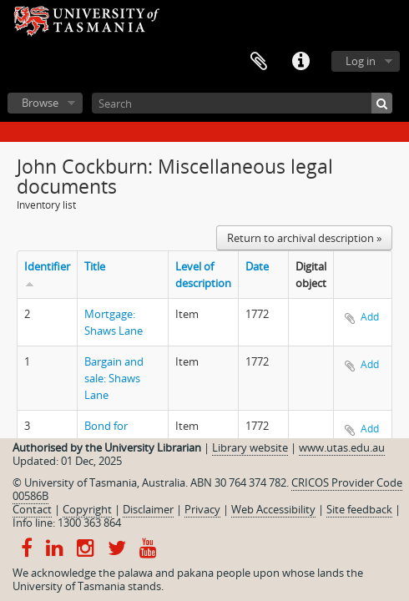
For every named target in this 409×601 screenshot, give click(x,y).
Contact (32, 509)
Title (94, 266)
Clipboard (259, 62)
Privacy (202, 509)
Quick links (300, 62)
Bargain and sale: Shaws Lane (114, 378)
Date (257, 266)
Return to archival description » (304, 237)
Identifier (47, 266)
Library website (250, 447)
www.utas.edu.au (342, 447)
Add (370, 317)
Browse (40, 102)
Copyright (87, 509)
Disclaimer (148, 509)
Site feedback (359, 509)
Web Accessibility (273, 509)
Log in (361, 60)
